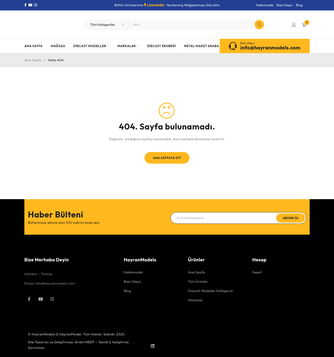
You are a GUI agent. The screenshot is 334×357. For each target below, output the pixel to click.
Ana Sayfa (32, 60)
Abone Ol (291, 218)
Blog (299, 5)
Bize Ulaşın (285, 5)
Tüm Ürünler (198, 281)
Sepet (257, 272)
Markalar (195, 300)
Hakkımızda (264, 5)
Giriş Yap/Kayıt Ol (294, 24)
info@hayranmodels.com (270, 47)
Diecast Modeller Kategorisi (210, 291)
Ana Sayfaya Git (167, 158)
